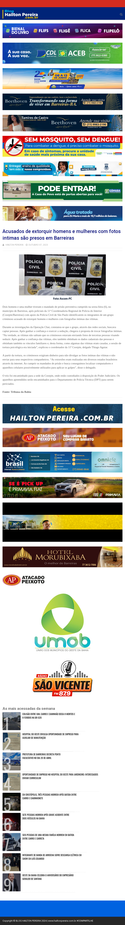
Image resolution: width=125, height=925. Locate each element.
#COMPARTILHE (85, 920)
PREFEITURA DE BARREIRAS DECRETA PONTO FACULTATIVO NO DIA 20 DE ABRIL (41, 756)
